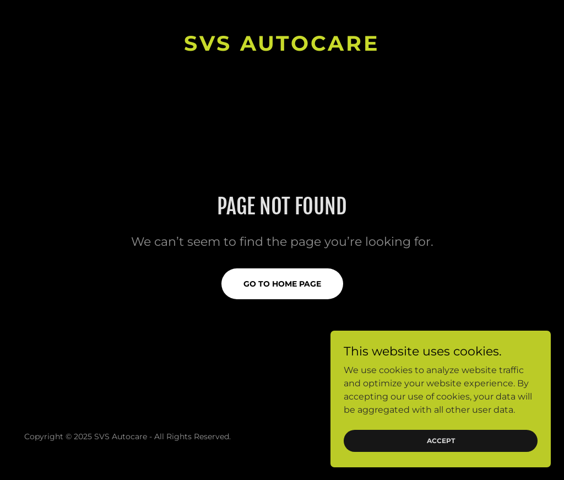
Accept (441, 440)
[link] (282, 47)
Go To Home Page (282, 284)
